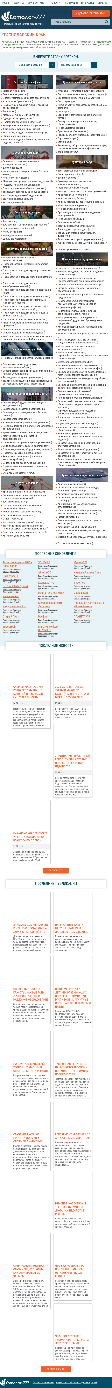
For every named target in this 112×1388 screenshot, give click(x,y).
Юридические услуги (69, 151)
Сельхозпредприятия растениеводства (24, 332)
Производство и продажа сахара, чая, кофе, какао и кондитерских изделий (25, 308)
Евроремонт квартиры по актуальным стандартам (72, 1136)
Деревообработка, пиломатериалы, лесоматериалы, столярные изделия (78, 302)
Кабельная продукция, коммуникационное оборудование (80, 328)
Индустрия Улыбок (14, 606)
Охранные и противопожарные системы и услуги (80, 116)
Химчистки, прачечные (16, 535)
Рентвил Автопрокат (15, 586)
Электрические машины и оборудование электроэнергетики (79, 444)
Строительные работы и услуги (20, 472)
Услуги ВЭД (65, 141)
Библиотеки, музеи (68, 177)
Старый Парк (11, 616)
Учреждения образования (17, 235)
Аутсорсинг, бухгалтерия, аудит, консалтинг (81, 90)
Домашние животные (15, 501)
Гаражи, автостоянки (69, 516)
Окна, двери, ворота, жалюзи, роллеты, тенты (27, 445)
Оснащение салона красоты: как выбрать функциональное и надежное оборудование (30, 994)
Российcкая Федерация (12, 569)
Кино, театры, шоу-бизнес (72, 198)
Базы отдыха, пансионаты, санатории (78, 170)
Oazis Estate (81, 592)
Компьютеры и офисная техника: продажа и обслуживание (26, 106)
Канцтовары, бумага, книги (18, 101)
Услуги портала (63, 1382)
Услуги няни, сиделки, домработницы (23, 522)
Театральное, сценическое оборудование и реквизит (80, 418)
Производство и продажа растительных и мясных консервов (24, 301)
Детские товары (12, 167)
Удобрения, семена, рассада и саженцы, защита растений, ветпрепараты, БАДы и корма (27, 338)
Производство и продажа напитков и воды (26, 296)
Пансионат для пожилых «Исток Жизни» (89, 604)
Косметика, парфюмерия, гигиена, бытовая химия (25, 173)
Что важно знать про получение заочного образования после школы (69, 1271)
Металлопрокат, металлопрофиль (76, 361)
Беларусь (19, 2)
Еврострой (9, 626)
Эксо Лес (79, 582)
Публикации (71, 2)
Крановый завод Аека (87, 572)
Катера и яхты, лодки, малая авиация (78, 526)
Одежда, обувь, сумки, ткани (18, 118)
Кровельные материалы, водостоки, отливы (27, 432)
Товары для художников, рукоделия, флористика (77, 234)
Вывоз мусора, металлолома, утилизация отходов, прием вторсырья (24, 497)
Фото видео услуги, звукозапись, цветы (25, 532)
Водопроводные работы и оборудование (25, 408)
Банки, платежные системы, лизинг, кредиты (82, 94)
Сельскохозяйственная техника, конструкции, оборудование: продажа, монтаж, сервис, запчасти (81, 404)
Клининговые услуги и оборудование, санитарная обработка (22, 507)
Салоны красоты (13, 518)
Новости (55, 2)
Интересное (87, 2)
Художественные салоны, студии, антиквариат (82, 244)
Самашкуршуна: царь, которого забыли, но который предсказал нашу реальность (28, 692)
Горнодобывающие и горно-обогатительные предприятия (81, 296)
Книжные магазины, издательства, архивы (81, 201)
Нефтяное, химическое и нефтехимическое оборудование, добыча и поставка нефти (80, 367)
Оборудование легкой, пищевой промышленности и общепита (74, 393)
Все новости (56, 870)
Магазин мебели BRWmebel (48, 628)
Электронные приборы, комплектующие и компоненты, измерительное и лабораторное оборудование (81, 462)
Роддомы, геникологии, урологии (21, 184)
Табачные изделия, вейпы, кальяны (77, 225)
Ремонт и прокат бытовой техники (22, 511)
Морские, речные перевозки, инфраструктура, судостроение (81, 532)
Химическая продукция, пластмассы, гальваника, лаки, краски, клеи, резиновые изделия (80, 436)
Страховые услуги (68, 138)
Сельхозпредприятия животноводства (24, 329)
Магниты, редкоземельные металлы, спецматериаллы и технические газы (78, 341)
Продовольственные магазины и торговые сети (25, 265)
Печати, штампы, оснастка (72, 127)
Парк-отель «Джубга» (51, 592)
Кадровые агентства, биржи (18, 228)
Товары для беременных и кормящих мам (26, 191)
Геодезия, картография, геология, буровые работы (25, 414)
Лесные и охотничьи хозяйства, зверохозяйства (19, 259)
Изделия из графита (69, 307)
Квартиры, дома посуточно (73, 194)
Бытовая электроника (15, 94)
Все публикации (56, 1369)
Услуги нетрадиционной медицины (22, 195)
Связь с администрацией (84, 1382)
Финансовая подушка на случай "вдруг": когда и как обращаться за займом (30, 1271)
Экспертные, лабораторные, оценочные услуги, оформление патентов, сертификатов (82, 147)
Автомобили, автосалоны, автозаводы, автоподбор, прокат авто (78, 489)
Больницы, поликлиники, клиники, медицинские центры (21, 163)
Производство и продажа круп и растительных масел (27, 272)
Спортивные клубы (69, 222)
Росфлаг (43, 616)
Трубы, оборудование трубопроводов (78, 423)
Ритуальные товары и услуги (19, 515)
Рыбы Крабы (11, 596)
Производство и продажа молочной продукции (27, 278)
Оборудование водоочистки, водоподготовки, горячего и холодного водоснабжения (82, 373)
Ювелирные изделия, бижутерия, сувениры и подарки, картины (26, 141)
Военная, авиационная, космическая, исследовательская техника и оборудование (82, 279)
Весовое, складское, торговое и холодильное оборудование (81, 273)
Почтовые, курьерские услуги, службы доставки (28, 359)
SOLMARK (44, 562)
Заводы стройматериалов (17, 418)
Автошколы (10, 221)
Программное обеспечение (73, 131)
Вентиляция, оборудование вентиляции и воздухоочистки (24, 404)
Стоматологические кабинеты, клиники (24, 188)
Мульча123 (80, 562)
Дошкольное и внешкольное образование (26, 224)
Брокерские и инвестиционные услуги (79, 97)
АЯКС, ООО (44, 572)
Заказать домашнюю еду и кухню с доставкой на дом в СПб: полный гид (30, 928)
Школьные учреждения (16, 238)
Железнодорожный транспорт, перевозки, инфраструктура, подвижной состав (80, 512)
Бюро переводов (67, 101)
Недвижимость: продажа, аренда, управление (27, 442)
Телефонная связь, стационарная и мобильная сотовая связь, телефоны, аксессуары (27, 382)
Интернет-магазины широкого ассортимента (27, 97)
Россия (6, 2)
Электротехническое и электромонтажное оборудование (80, 454)
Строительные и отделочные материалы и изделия (25, 468)
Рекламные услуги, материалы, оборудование (82, 134)
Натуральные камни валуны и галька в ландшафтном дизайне (71, 928)
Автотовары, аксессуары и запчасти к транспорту (77, 499)
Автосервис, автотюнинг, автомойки (78, 493)
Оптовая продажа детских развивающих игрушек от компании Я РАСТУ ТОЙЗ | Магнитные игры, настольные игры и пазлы (73, 997)
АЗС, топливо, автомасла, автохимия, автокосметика (77, 505)
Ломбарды (9, 111)
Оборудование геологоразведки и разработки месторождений (82, 380)
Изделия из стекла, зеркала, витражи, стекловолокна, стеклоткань (77, 312)
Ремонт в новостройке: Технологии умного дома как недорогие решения (71, 1209)
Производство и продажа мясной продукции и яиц (27, 291)
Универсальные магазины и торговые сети (26, 125)
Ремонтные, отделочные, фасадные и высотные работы (22, 458)
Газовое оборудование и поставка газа (79, 284)
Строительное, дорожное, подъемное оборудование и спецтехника (77, 412)
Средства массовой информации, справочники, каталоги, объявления (28, 372)
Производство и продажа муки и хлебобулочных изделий (20, 285)
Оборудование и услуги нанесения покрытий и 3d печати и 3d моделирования (82, 386)
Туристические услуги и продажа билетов (80, 239)
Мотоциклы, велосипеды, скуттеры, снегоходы (82, 538)
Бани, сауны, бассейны (71, 174)
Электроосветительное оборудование (78, 449)
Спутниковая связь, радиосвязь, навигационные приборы (20, 366)
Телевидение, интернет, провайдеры (23, 377)
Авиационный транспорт (72, 484)
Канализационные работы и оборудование (26, 422)
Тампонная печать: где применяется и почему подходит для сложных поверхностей (72, 1069)
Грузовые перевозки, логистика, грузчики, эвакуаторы (80, 522)
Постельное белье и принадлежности (23, 121)
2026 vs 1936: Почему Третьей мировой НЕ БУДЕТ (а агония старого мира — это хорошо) (72, 692)
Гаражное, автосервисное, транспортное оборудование (79, 289)
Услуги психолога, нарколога (19, 198)
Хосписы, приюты (13, 202)
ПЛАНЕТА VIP (82, 616)
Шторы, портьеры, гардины (18, 136)
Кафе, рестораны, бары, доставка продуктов (82, 191)
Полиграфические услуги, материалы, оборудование (77, 123)
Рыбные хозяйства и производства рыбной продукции (25, 324)
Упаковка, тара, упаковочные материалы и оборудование (80, 428)
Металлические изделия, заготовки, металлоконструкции (77, 347)
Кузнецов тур (46, 582)
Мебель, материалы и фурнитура (21, 114)
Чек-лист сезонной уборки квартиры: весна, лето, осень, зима (72, 1339)
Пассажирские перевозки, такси (75, 543)
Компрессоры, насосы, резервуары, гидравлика (83, 335)
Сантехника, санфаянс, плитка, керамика (25, 462)
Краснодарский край (11, 572)
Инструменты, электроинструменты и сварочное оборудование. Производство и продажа (80, 320)
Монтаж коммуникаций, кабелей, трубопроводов (20, 437)
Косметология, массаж (16, 177)
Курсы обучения (12, 231)
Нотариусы (64, 111)
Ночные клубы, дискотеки (72, 208)
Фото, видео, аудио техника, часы (21, 128)
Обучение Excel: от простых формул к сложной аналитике (27, 1138)
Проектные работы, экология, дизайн (23, 452)
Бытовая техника (14, 90)
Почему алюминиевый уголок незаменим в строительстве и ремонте (31, 1067)
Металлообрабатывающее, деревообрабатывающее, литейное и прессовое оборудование (83, 355)
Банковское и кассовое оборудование (79, 268)
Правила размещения (43, 1382)
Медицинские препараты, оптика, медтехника (28, 181)
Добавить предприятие (91, 13)
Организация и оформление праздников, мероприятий (79, 214)
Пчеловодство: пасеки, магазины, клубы (25, 319)
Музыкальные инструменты (73, 205)
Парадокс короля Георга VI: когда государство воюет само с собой (30, 837)
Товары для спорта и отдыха (74, 229)
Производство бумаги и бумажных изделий (81, 397)
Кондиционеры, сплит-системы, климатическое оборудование (28, 427)
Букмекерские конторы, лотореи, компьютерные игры (75, 183)
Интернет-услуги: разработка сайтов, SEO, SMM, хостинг (82, 106)
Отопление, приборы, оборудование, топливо (27, 449)
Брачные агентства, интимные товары (24, 491)
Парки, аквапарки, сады (71, 218)
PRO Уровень (11, 576)
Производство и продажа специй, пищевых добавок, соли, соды (25, 314)
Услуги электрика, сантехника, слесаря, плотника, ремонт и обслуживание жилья (25, 527)
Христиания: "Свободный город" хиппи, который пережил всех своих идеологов (72, 761)
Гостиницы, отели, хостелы (73, 187)
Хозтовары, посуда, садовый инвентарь (25, 132)
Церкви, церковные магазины (74, 249)
